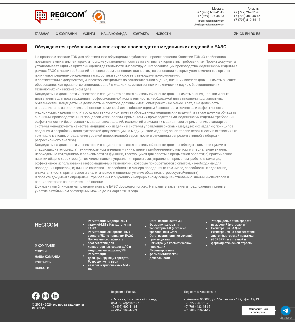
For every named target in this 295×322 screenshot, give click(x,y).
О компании (66, 33)
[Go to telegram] (286, 310)
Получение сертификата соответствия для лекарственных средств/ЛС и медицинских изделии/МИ (109, 245)
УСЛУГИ (41, 251)
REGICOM (46, 225)
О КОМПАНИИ (45, 245)
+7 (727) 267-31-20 (247, 12)
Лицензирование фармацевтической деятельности (164, 254)
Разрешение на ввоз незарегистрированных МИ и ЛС (109, 265)
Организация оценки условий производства (171, 237)
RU (252, 34)
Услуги (89, 33)
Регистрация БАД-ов (226, 228)
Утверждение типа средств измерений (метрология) (231, 222)
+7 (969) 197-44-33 (211, 16)
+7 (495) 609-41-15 (211, 12)
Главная (42, 33)
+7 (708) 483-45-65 (247, 16)
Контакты (141, 33)
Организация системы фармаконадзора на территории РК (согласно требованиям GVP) (168, 226)
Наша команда (114, 33)
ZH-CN (239, 34)
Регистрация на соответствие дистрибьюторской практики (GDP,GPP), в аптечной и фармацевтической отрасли (233, 237)
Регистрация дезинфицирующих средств (108, 256)
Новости (163, 33)
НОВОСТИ (42, 268)
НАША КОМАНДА (47, 257)
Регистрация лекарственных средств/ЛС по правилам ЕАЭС (110, 233)
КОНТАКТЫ (43, 262)
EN (247, 34)
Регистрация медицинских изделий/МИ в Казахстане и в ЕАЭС (109, 224)
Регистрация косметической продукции (171, 245)
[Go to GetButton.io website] (286, 318)
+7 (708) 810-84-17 (247, 20)
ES (258, 34)
